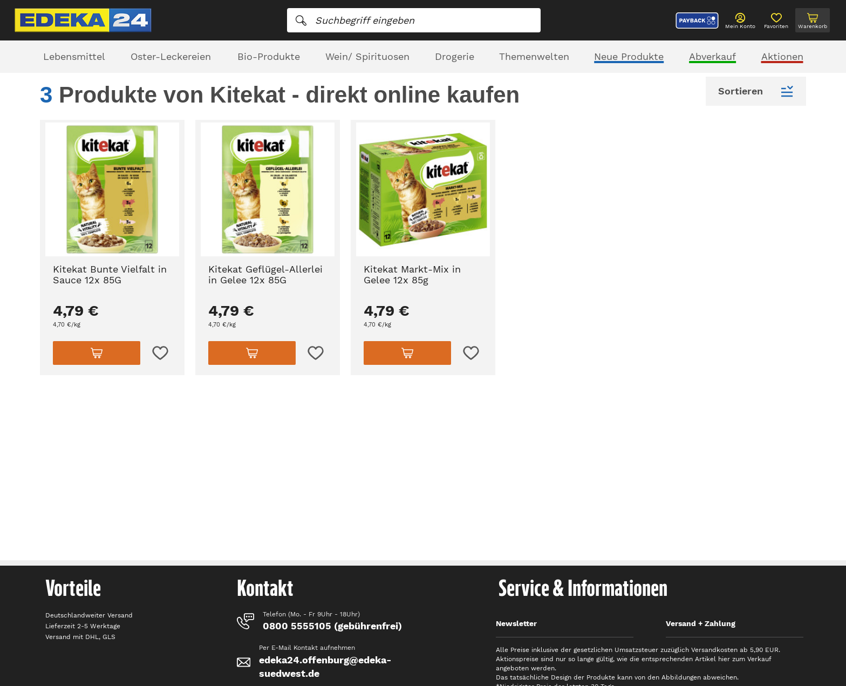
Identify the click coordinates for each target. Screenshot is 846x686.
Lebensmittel (74, 56)
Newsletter (516, 623)
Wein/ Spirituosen (367, 56)
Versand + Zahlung (700, 623)
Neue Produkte (629, 56)
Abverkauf (712, 56)
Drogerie (454, 56)
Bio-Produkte (268, 56)
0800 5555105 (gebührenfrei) (332, 625)
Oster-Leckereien (171, 56)
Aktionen (782, 56)
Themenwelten (534, 56)
